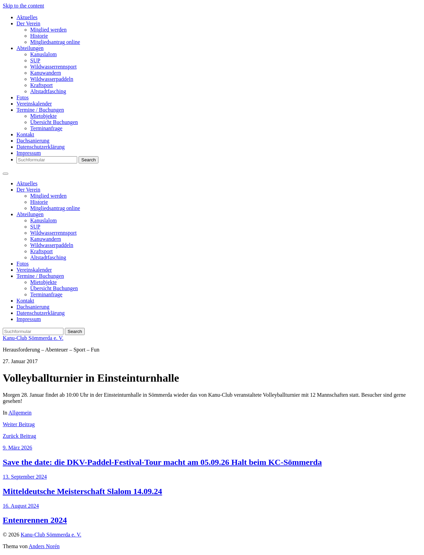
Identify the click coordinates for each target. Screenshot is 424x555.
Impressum (28, 153)
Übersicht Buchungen (54, 122)
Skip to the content (23, 6)
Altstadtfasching (48, 91)
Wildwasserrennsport (53, 67)
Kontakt (25, 134)
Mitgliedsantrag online (55, 42)
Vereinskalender (34, 104)
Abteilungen (30, 48)
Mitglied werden (48, 30)
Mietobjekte (43, 116)
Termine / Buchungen (40, 110)
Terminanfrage (46, 128)
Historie (39, 36)
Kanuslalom (43, 54)
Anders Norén (44, 546)
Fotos (22, 97)
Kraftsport (41, 85)
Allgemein (20, 413)
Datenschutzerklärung (40, 147)
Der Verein (28, 23)
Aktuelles (26, 17)
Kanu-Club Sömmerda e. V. (33, 338)
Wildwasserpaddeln (51, 79)
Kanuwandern (45, 73)
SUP (35, 60)
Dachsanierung (32, 141)
